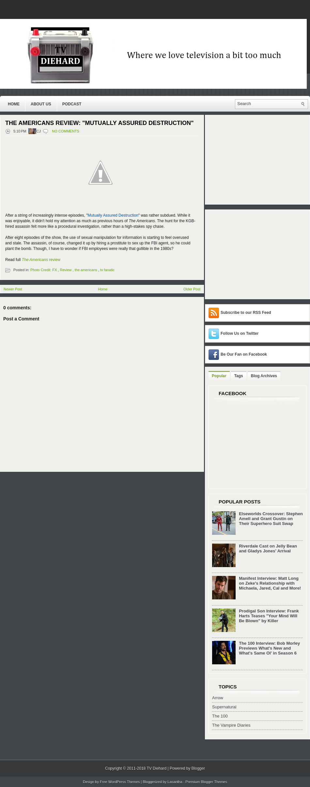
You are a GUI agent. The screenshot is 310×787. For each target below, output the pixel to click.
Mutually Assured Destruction (112, 215)
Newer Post (13, 289)
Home (14, 104)
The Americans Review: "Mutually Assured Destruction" (99, 123)
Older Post (191, 289)
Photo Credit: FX (43, 270)
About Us (41, 104)
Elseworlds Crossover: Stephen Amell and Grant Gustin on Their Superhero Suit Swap (271, 518)
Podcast (72, 104)
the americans (86, 270)
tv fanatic (107, 270)
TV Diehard (156, 768)
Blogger (198, 768)
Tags (238, 376)
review (41, 259)
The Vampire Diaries (231, 725)
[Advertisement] (249, 254)
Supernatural (224, 706)
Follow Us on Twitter (239, 333)
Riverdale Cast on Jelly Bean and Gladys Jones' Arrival (268, 548)
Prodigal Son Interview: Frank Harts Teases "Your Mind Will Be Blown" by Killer (269, 616)
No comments (65, 131)
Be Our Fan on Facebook (244, 354)
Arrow (217, 697)
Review (65, 270)
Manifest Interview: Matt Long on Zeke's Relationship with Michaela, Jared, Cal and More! (270, 583)
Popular (219, 376)
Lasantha (174, 782)
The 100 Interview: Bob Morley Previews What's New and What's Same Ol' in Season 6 (269, 648)
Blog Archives (264, 376)
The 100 (220, 716)
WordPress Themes (124, 782)
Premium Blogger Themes (206, 782)
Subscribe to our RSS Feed (246, 312)
